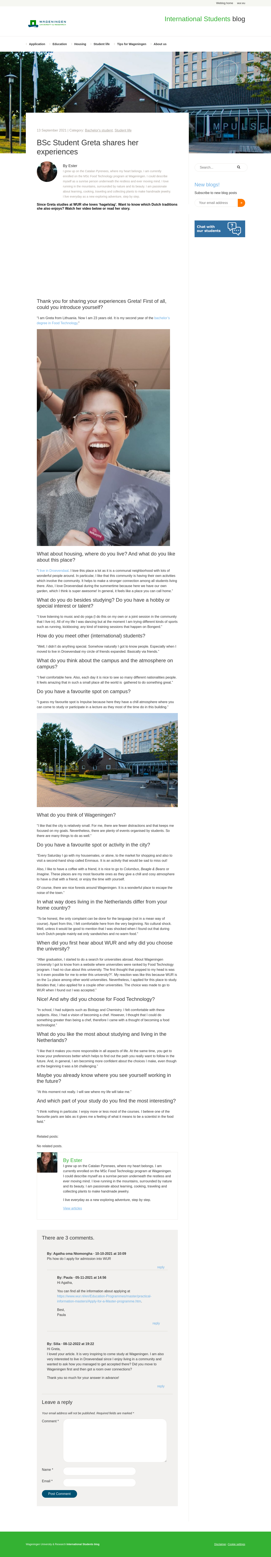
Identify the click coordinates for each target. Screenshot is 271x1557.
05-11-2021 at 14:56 (90, 1277)
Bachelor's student (99, 130)
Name (47, 1469)
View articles (72, 1208)
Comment (50, 1421)
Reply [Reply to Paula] (156, 1323)
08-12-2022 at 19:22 (78, 1344)
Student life (102, 44)
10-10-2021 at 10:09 (110, 1253)
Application (37, 44)
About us (160, 44)
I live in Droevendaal (53, 570)
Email (47, 1481)
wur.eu (241, 3)
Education (60, 44)
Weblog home (224, 3)
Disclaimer (220, 1544)
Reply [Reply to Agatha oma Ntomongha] (161, 1267)
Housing (80, 44)
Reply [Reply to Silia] (161, 1386)
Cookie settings (236, 1544)
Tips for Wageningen (131, 44)
